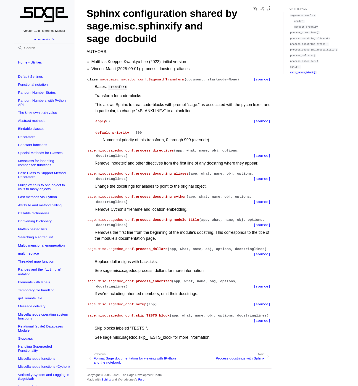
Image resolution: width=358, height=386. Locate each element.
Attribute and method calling (40, 205)
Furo (141, 379)
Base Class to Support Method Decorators (42, 175)
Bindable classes (31, 128)
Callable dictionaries (34, 213)
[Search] (44, 47)
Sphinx (106, 379)
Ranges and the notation (40, 271)
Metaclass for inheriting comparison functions (36, 163)
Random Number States (37, 92)
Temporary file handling (36, 290)
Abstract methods (31, 120)
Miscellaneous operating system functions (43, 316)
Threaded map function (36, 261)
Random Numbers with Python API (42, 102)
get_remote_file (30, 298)
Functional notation (33, 84)
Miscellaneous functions (36, 358)
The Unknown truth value (37, 112)
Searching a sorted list (35, 237)
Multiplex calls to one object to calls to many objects (41, 187)
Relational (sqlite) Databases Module (40, 328)
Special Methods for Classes (40, 153)
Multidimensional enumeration (41, 245)
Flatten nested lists (32, 229)
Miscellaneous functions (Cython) (44, 366)
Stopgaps (25, 338)
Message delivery (31, 306)
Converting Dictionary (35, 221)
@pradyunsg (126, 379)
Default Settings (30, 76)
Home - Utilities (30, 62)
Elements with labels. (34, 282)
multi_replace (28, 253)
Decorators (26, 137)
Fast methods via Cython (37, 197)
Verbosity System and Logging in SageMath (43, 377)
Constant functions (32, 145)
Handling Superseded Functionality (35, 348)
